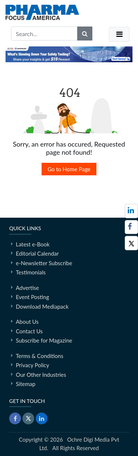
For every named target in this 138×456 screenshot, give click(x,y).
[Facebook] (131, 227)
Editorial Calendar (37, 253)
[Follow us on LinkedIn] (131, 211)
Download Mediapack (42, 306)
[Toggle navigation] (119, 34)
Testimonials (31, 272)
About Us (27, 321)
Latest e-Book (33, 244)
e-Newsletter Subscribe (44, 263)
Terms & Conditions (39, 355)
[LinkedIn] (41, 418)
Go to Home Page (69, 169)
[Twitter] (131, 243)
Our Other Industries (41, 374)
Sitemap (25, 383)
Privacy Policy (32, 365)
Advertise (27, 287)
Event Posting (32, 297)
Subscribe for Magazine (44, 340)
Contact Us (29, 331)
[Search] (84, 34)
